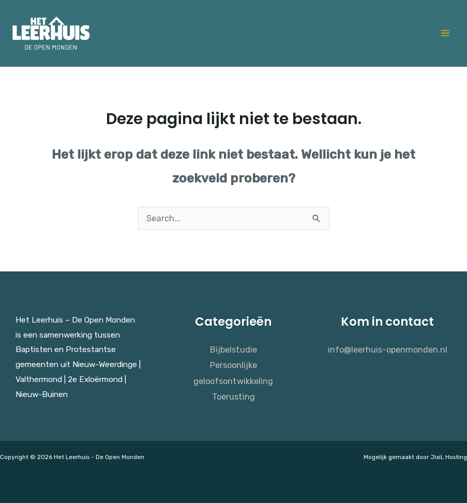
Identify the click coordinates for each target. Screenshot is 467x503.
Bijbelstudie (233, 350)
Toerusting (233, 397)
